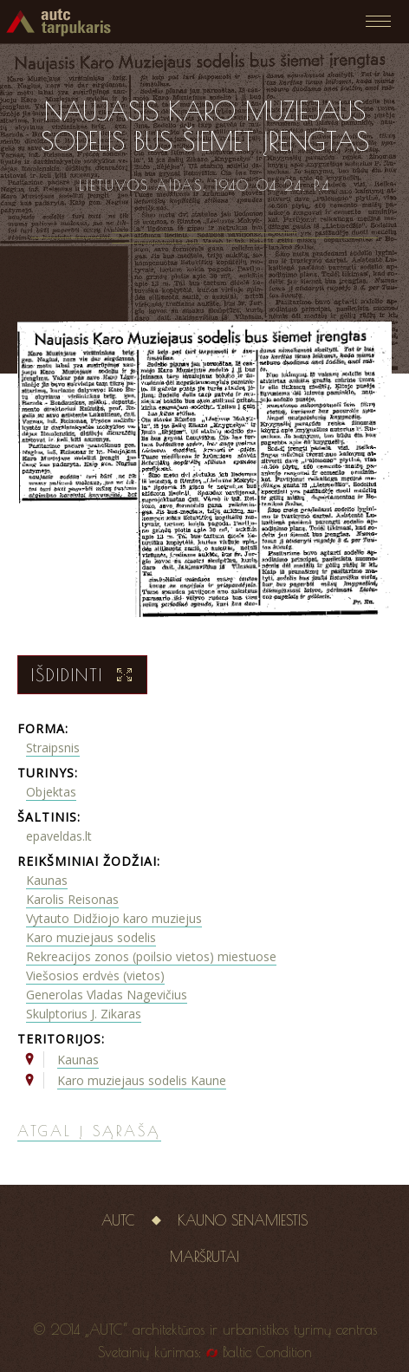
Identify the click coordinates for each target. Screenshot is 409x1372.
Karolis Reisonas (72, 899)
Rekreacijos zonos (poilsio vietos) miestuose (151, 956)
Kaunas (47, 880)
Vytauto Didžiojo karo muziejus (114, 918)
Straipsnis (53, 747)
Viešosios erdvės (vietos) (95, 975)
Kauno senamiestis (243, 1220)
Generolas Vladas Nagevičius (106, 994)
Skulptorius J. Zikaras (83, 1013)
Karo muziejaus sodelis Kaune (141, 1080)
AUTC (118, 1220)
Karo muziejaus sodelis (91, 937)
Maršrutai (204, 1257)
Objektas (51, 792)
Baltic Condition (267, 1352)
